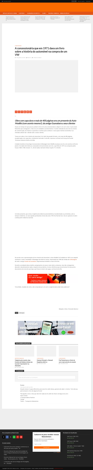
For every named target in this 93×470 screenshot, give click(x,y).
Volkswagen (21, 312)
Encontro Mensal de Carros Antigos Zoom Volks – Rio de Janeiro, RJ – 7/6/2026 (40, 18)
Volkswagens (73, 259)
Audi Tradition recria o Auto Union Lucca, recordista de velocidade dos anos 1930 (69, 18)
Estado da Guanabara (30, 261)
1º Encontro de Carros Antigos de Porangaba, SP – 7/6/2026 (55, 18)
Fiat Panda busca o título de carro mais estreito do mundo (67, 361)
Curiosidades (18, 45)
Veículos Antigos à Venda (10, 13)
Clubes (44, 13)
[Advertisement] (46, 35)
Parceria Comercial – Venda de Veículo (58, 13)
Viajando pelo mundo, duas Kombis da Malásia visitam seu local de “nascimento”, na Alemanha (23, 362)
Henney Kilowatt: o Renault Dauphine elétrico (45, 361)
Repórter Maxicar (19, 358)
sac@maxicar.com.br (58, 468)
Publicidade (88, 1)
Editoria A (29, 57)
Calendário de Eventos (33, 13)
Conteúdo (21, 13)
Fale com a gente (81, 1)
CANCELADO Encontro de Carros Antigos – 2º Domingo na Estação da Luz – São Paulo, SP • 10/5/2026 (85, 19)
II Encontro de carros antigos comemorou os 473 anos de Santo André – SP (11, 18)
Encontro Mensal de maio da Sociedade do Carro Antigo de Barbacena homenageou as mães (25, 18)
